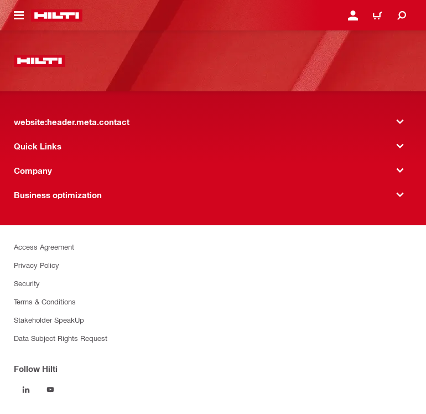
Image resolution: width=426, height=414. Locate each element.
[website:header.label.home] (56, 15)
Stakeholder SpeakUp (49, 319)
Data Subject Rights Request (60, 338)
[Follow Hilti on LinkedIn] (26, 389)
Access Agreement (44, 246)
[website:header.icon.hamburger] (19, 15)
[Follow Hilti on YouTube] (50, 389)
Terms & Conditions (45, 301)
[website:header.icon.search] (401, 15)
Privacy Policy (36, 265)
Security (27, 283)
